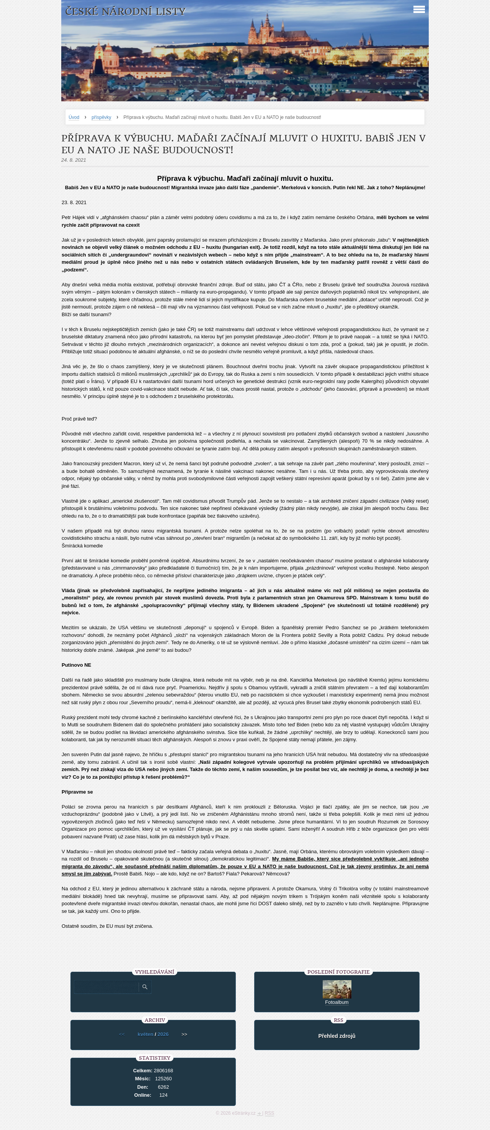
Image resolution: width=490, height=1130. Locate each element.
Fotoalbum (336, 1002)
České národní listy (125, 12)
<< (122, 1034)
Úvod (74, 117)
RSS (269, 1113)
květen (146, 1034)
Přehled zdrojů (336, 1036)
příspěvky (101, 117)
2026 (163, 1034)
